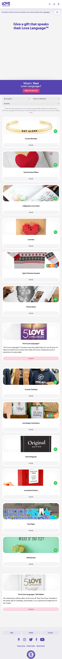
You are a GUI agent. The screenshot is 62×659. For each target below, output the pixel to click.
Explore (31, 358)
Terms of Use (21, 646)
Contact (50, 633)
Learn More (46, 12)
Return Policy (41, 646)
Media (31, 633)
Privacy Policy (31, 646)
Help (11, 633)
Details (31, 145)
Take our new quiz (31, 91)
